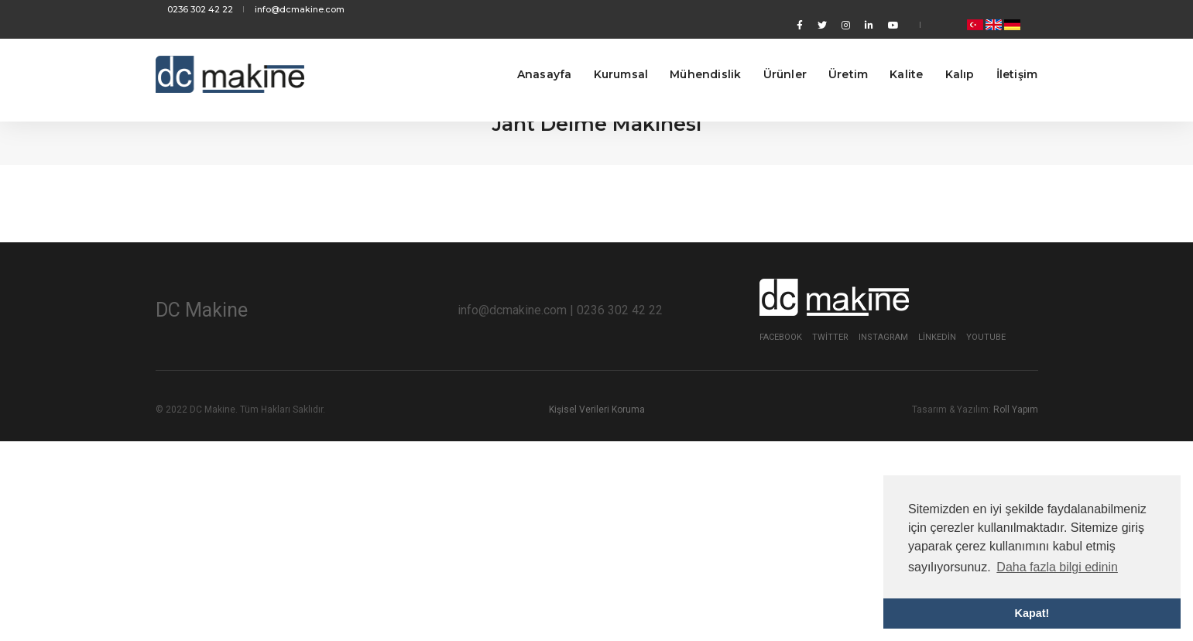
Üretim (835, 54)
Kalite (893, 54)
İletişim (1005, 54)
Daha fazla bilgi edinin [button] (1057, 567)
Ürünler (772, 54)
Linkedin (937, 337)
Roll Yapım (1015, 409)
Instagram (883, 337)
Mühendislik (692, 54)
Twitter (830, 337)
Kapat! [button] (1032, 613)
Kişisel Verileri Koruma (597, 409)
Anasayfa (532, 54)
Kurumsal (608, 54)
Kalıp (947, 54)
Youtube (986, 337)
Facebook (780, 337)
